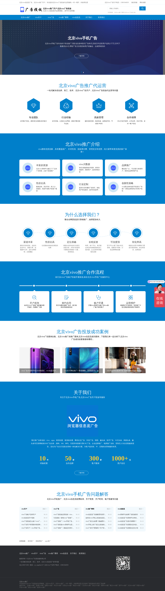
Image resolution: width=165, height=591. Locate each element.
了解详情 (81, 472)
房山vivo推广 (96, 585)
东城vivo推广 (31, 585)
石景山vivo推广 (68, 585)
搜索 (142, 8)
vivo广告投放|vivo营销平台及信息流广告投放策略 (64, 524)
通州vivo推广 (105, 585)
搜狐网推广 (39, 540)
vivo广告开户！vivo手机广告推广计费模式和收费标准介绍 (31, 527)
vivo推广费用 (63, 17)
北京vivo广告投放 (31, 583)
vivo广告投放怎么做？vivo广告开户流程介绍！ (31, 520)
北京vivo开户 (50, 583)
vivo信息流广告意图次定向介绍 (128, 527)
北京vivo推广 (26, 17)
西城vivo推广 (40, 585)
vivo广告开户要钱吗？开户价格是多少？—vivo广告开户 (96, 527)
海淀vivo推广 (77, 585)
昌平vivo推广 (123, 585)
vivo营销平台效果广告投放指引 (128, 514)
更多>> (45, 508)
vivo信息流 (76, 17)
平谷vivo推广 (23, 587)
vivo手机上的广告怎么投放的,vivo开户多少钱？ (96, 524)
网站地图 (143, 2)
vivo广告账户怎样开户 (28, 514)
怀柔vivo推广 (141, 585)
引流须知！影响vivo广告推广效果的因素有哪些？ (64, 517)
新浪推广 (31, 540)
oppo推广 (48, 540)
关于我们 (88, 17)
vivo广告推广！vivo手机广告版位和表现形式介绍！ (64, 520)
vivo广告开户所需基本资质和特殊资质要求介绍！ (31, 524)
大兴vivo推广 (132, 585)
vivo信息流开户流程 (27, 517)
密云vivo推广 (32, 587)
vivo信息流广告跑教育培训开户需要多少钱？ (96, 514)
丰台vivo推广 (58, 585)
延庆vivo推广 (41, 587)
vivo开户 (38, 17)
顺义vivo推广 (114, 585)
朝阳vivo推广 (49, 585)
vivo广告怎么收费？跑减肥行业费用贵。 (96, 520)
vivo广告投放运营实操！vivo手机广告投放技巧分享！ (64, 514)
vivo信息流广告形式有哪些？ (127, 520)
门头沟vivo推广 (87, 585)
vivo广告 (51, 17)
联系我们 (101, 17)
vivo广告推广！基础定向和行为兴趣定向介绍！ (64, 527)
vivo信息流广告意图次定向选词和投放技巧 (128, 524)
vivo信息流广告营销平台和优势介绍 (128, 517)
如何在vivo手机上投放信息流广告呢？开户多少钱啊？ (96, 517)
